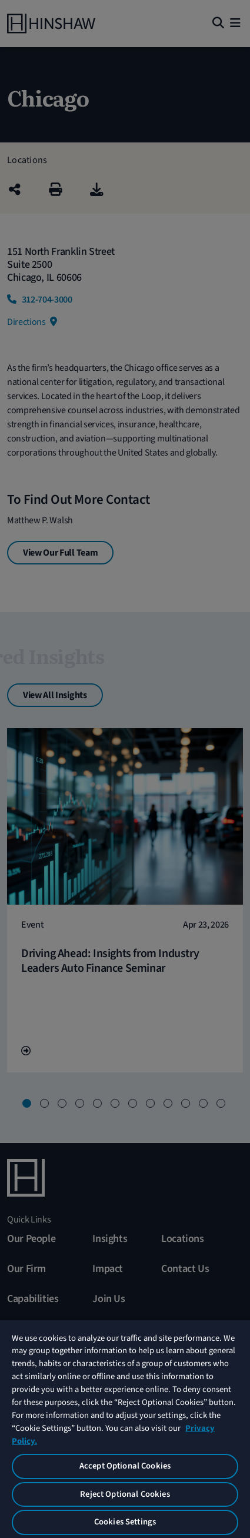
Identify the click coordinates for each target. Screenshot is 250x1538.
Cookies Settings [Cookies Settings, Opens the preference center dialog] (125, 1522)
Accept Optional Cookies (125, 1466)
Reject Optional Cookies (124, 1494)
